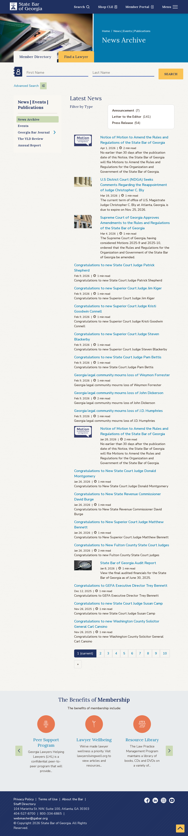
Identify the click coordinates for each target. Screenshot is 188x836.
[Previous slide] (18, 751)
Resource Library (142, 739)
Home (106, 31)
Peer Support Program (46, 742)
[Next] (78, 664)
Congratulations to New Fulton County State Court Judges (121, 545)
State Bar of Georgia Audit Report (128, 563)
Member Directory (35, 56)
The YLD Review (30, 139)
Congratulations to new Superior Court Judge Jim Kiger (118, 288)
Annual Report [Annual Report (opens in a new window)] (29, 145)
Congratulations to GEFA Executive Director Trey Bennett (120, 585)
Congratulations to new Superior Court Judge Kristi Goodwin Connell (115, 309)
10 (165, 653)
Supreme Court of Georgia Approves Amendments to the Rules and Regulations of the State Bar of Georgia (135, 223)
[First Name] (57, 73)
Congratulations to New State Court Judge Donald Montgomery (115, 473)
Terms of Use (48, 799)
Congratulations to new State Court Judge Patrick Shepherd (114, 268)
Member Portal (140, 7)
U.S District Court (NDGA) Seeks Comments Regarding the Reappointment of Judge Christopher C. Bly (133, 185)
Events (23, 126)
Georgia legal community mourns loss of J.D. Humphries (118, 410)
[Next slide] (169, 751)
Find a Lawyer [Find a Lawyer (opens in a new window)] (76, 56)
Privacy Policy (24, 799)
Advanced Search (30, 85)
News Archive (28, 119)
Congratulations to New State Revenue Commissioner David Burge (117, 497)
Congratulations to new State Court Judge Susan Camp (118, 603)
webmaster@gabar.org (31, 818)
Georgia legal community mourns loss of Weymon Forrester (122, 375)
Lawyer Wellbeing (94, 739)
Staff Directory (25, 804)
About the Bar (72, 799)
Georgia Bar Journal (34, 132)
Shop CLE (107, 7)
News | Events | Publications (132, 31)
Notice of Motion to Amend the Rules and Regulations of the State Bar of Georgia (134, 140)
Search (81, 7)
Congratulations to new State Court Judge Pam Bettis (117, 357)
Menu (170, 7)
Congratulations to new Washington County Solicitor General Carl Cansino (116, 624)
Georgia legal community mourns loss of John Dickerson (118, 393)
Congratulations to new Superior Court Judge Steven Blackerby (116, 337)
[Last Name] (123, 73)
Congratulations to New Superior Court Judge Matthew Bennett (119, 525)
